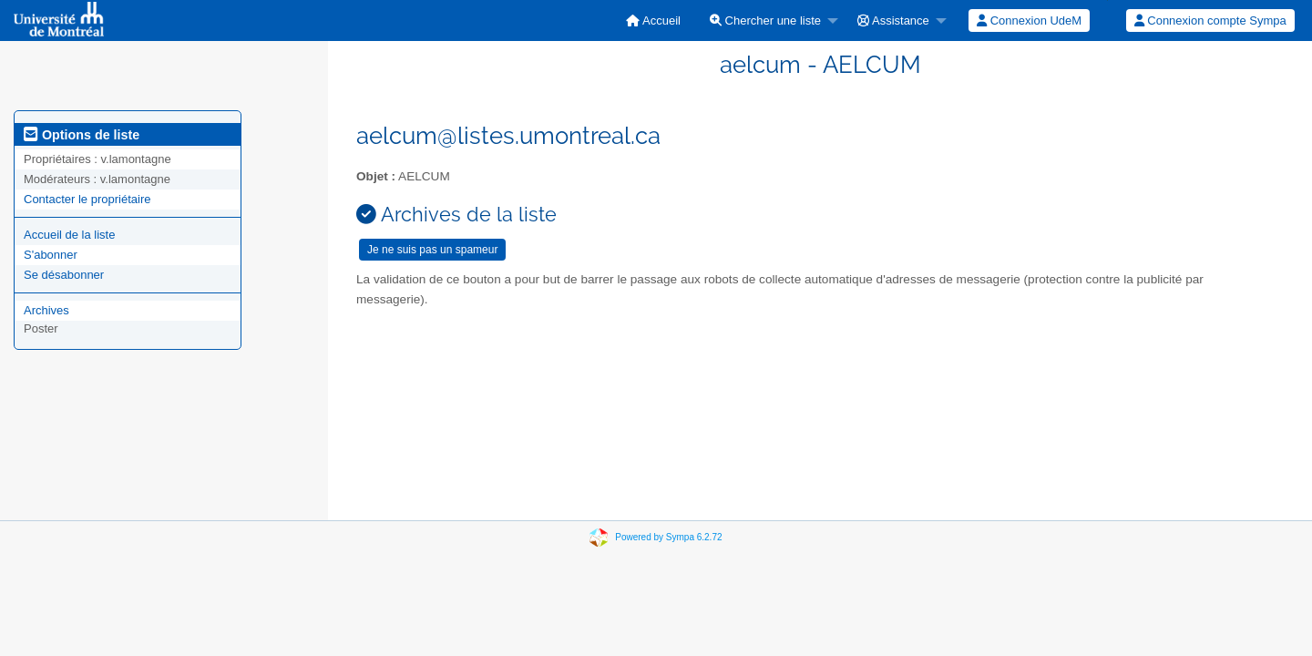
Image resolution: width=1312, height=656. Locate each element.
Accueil (653, 20)
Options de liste (81, 135)
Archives (46, 310)
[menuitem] (653, 20)
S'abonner (50, 254)
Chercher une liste (765, 20)
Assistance (893, 20)
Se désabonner (64, 275)
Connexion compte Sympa (1210, 20)
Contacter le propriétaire (87, 199)
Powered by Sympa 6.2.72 (668, 537)
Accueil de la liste (69, 234)
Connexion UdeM (1029, 20)
